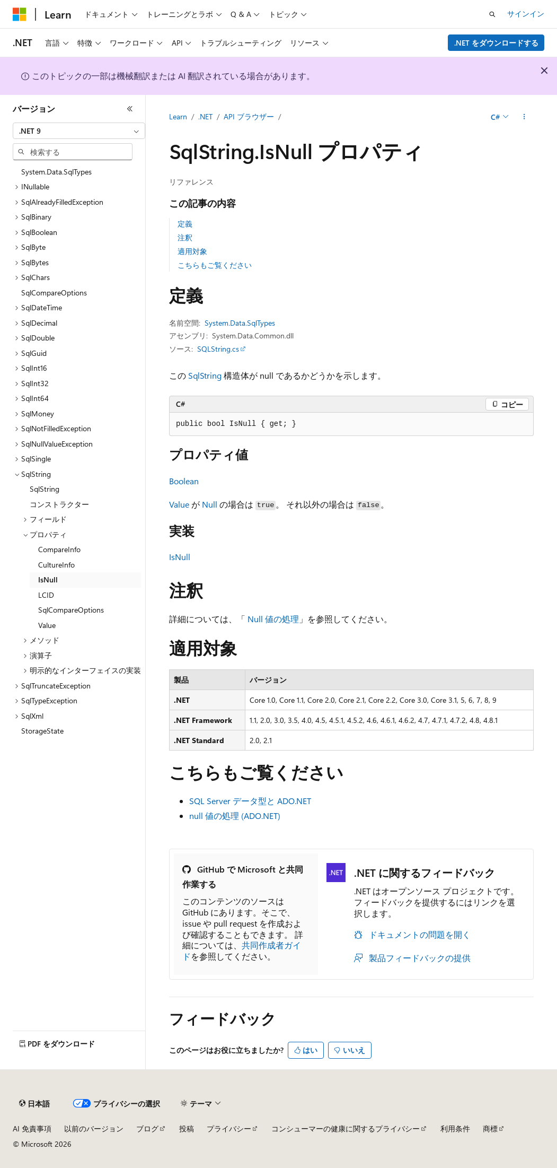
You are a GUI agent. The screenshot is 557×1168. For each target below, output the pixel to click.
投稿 (186, 1128)
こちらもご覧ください (215, 265)
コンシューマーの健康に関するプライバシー (345, 1128)
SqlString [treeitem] (44, 489)
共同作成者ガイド (241, 950)
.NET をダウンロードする (496, 43)
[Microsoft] (19, 14)
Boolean (184, 480)
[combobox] (79, 131)
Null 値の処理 (273, 618)
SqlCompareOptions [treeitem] (54, 292)
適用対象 (192, 251)
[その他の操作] (524, 117)
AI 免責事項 (32, 1128)
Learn (178, 116)
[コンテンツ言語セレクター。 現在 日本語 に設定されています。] (34, 1103)
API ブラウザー (249, 116)
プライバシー (229, 1128)
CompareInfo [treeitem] (59, 549)
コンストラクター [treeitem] (59, 504)
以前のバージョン (93, 1128)
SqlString (205, 375)
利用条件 (455, 1128)
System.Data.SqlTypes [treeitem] (56, 172)
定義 (185, 224)
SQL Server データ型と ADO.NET (250, 800)
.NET (205, 116)
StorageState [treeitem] (42, 731)
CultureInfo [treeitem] (56, 565)
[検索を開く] (492, 14)
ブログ (147, 1128)
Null (209, 504)
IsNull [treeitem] (48, 579)
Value (179, 504)
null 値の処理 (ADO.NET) (234, 815)
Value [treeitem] (47, 625)
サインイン (525, 13)
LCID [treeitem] (46, 595)
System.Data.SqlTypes (240, 323)
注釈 (185, 237)
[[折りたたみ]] (130, 108)
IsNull (179, 556)
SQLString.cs (218, 349)
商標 (490, 1128)
